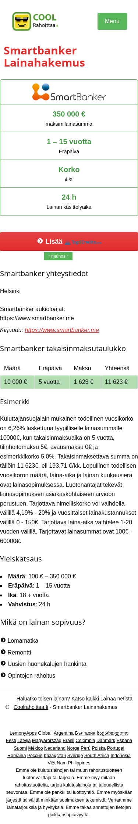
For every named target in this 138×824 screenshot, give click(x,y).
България (85, 733)
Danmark (105, 740)
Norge (73, 748)
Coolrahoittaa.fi (31, 707)
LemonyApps (23, 733)
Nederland (55, 748)
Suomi (20, 748)
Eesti (11, 740)
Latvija (24, 740)
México (35, 748)
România (16, 755)
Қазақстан (55, 755)
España (124, 740)
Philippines (79, 763)
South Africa (96, 755)
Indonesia (120, 755)
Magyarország (46, 740)
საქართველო (112, 733)
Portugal (115, 748)
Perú (86, 748)
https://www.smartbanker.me (62, 330)
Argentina (64, 733)
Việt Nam (57, 763)
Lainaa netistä (116, 699)
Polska (99, 748)
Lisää (69, 242)
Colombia (85, 740)
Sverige (75, 755)
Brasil (68, 740)
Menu (112, 21)
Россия (34, 755)
